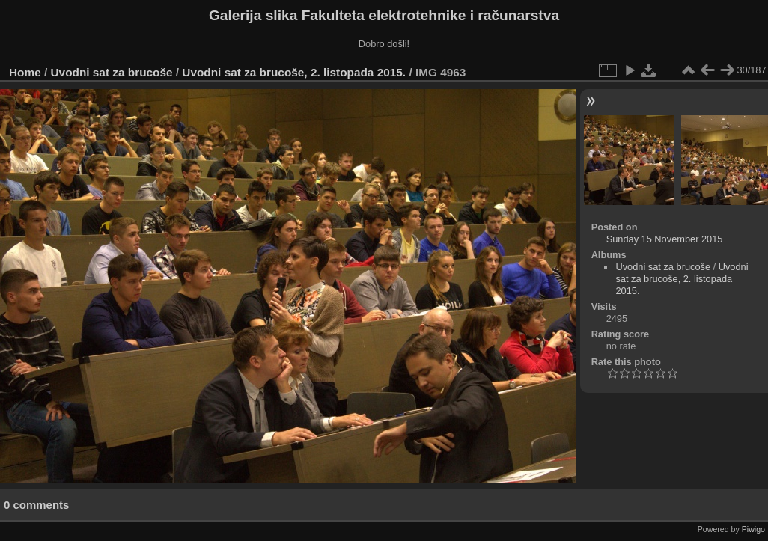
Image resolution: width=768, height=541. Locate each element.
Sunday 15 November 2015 (664, 239)
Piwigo (753, 529)
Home (25, 72)
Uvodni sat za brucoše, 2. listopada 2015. (294, 72)
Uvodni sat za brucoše (112, 72)
